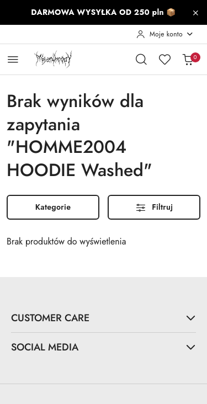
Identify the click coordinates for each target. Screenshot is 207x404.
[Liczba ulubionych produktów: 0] (164, 59)
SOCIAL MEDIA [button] (103, 347)
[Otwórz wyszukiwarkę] (141, 59)
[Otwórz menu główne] (13, 59)
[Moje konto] (165, 34)
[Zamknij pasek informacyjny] (195, 13)
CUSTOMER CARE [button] (103, 318)
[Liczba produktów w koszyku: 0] (188, 59)
